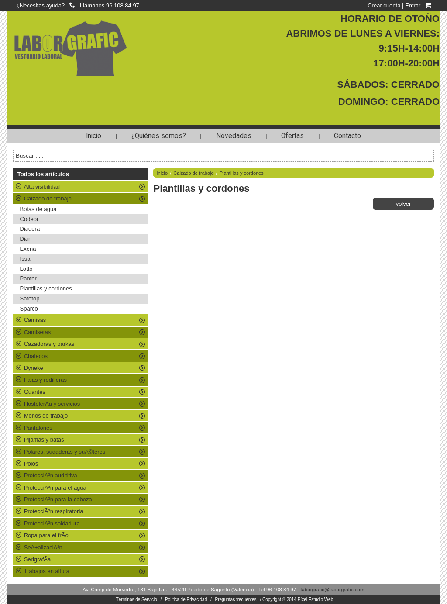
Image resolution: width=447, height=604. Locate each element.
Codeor (29, 219)
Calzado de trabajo (193, 173)
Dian (26, 238)
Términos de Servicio (136, 599)
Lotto (26, 269)
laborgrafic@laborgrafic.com (332, 589)
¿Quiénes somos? (158, 136)
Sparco (29, 308)
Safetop (30, 298)
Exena (28, 248)
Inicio (93, 136)
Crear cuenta (384, 5)
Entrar (412, 5)
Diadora (30, 228)
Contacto (347, 136)
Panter (28, 278)
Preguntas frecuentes (236, 599)
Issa (25, 258)
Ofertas (292, 136)
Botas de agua (38, 209)
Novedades (233, 136)
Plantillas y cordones (46, 288)
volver (403, 203)
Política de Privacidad (186, 599)
